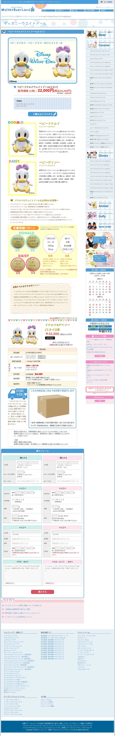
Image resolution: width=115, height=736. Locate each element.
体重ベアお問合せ (87, 723)
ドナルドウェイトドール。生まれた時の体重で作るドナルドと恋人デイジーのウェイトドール (31, 2)
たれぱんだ (81, 657)
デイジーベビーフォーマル (13, 714)
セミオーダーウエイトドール (33, 728)
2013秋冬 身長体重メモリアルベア (52, 650)
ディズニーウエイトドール (63, 725)
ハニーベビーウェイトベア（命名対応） (17, 663)
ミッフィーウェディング (86, 654)
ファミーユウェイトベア (12, 671)
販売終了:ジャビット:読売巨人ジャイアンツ (101, 143)
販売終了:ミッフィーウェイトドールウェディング (101, 88)
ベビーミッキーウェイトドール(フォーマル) (101, 74)
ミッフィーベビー (84, 652)
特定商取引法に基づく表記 (54, 723)
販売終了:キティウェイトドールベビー (100, 108)
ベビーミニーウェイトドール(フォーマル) (101, 180)
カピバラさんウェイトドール (97, 101)
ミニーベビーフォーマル (12, 706)
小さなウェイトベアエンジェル (14, 688)
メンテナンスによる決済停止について (18, 617)
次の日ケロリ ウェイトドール (97, 120)
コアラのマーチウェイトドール (98, 93)
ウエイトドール (74, 728)
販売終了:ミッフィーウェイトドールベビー (101, 83)
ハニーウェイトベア (10, 636)
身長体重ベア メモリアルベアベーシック (54, 636)
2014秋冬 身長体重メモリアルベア (52, 646)
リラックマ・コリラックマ (87, 636)
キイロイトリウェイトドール (97, 97)
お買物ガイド (63, 10)
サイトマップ (110, 7)
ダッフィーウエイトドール (83, 725)
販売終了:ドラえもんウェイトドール (99, 135)
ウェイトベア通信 (47, 702)
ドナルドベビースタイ (11, 708)
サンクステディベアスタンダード (15, 677)
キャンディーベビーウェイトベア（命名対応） (19, 667)
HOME (49, 10)
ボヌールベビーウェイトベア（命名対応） (18, 669)
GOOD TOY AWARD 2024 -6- (96, 352)
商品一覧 (78, 10)
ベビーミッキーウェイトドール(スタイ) (100, 66)
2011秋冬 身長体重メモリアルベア (52, 659)
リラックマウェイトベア (96, 58)
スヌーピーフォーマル (85, 644)
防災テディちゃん (10, 692)
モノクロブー (93, 124)
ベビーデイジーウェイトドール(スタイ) (100, 172)
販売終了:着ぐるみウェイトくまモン (99, 139)
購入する (23, 458)
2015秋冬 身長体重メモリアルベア (52, 642)
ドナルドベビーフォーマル (13, 710)
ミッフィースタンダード (86, 650)
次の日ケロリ (82, 663)
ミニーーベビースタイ (11, 704)
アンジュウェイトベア (11, 644)
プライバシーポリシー (71, 723)
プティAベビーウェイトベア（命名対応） (18, 659)
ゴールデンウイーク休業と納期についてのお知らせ (23, 605)
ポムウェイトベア (10, 650)
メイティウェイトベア (11, 648)
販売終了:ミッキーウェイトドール (99, 197)
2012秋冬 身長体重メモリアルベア (52, 654)
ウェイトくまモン (94, 131)
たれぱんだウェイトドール (97, 112)
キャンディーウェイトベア (13, 652)
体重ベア (98, 7)
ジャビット (81, 667)
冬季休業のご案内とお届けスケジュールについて (22, 613)
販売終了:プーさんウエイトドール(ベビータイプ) (101, 192)
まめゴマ (81, 659)
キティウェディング (84, 648)
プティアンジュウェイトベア (13, 642)
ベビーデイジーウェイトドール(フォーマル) (101, 188)
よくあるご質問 (92, 10)
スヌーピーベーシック (85, 642)
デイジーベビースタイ (11, 712)
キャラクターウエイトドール (43, 725)
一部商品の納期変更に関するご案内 (17, 609)
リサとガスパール (84, 669)
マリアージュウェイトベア (13, 646)
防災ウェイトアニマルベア (13, 690)
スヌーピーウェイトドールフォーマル (100, 54)
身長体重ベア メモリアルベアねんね (53, 638)
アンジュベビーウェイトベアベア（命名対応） (19, 661)
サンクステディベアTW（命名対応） (16, 682)
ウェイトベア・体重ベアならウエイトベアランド (54, 730)
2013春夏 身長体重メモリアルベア (52, 652)
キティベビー (82, 646)
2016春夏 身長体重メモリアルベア (52, 640)
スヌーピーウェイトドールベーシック (100, 51)
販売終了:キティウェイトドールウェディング (101, 79)
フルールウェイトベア (11, 638)
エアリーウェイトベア (11, 673)
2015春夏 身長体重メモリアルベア (52, 644)
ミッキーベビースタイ (11, 700)
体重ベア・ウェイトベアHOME (32, 723)
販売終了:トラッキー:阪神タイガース (99, 147)
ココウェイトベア (10, 640)
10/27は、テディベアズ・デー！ (97, 344)
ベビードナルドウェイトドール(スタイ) (100, 62)
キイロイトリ (82, 638)
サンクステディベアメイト (13, 675)
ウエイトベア (27, 725)
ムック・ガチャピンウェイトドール (99, 128)
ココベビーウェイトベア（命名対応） (16, 657)
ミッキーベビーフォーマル (13, 702)
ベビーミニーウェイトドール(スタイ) (99, 165)
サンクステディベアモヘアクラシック (16, 686)
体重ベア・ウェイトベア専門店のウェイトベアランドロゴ (18, 9)
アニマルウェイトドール (52, 728)
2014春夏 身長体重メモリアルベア (52, 648)
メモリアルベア (86, 728)
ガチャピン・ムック (84, 665)
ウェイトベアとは (47, 704)
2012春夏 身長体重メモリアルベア (52, 657)
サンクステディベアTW (12, 680)
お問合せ (107, 10)
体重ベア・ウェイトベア (100, 393)
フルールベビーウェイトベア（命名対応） (18, 654)
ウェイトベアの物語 (47, 706)
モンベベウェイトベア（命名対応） (16, 665)
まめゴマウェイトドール (96, 116)
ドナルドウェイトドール (17, 220)
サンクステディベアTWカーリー (15, 684)
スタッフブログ (46, 700)
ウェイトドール (104, 7)
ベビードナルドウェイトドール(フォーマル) (101, 70)
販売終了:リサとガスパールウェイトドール (101, 105)
